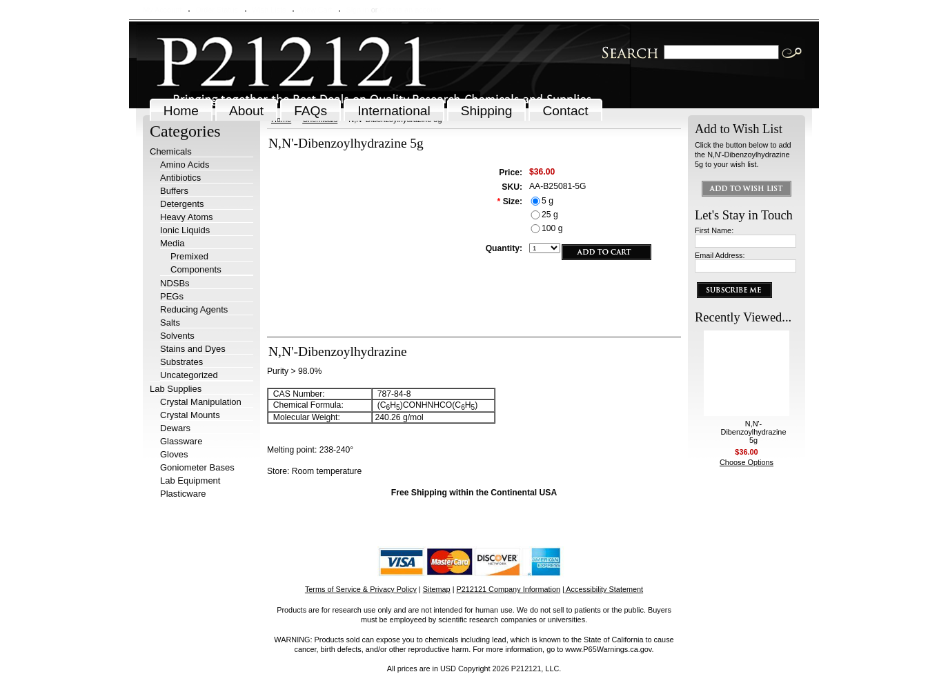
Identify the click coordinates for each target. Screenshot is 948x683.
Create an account (410, 10)
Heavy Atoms (186, 217)
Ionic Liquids (185, 230)
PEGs (172, 296)
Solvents (177, 335)
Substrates (181, 362)
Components (195, 269)
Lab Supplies (175, 389)
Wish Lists (269, 10)
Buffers (174, 191)
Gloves (174, 454)
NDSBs (175, 283)
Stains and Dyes (193, 349)
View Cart (315, 10)
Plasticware (183, 493)
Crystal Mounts (190, 415)
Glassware (181, 441)
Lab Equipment (190, 480)
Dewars (175, 428)
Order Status (216, 10)
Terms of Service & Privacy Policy (361, 589)
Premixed (189, 256)
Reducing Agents (194, 309)
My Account (162, 10)
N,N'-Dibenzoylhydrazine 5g (754, 431)
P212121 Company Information (509, 589)
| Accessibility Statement (602, 589)
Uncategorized (189, 375)
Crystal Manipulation (200, 402)
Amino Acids (185, 164)
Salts (170, 322)
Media (172, 243)
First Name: (714, 230)
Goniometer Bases (197, 467)
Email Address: (720, 255)
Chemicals (171, 151)
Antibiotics (180, 177)
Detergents (182, 204)
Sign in (357, 10)
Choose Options (746, 462)
